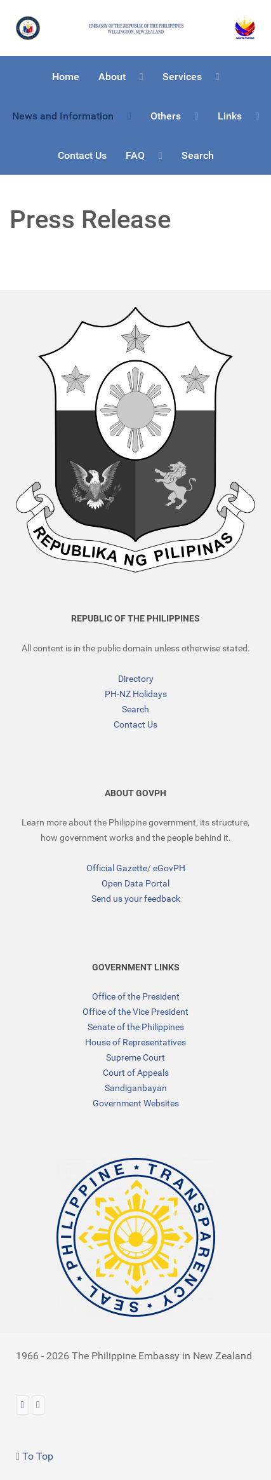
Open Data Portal (135, 883)
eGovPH (169, 868)
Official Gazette (116, 868)
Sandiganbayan (136, 1088)
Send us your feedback (135, 898)
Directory (136, 679)
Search (135, 709)
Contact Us (135, 724)
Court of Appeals (136, 1073)
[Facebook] (38, 1404)
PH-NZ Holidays (136, 694)
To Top (34, 1456)
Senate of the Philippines (136, 1027)
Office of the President (136, 996)
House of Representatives (135, 1042)
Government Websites (136, 1103)
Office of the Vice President (135, 1012)
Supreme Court (135, 1057)
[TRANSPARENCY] (135, 1237)
